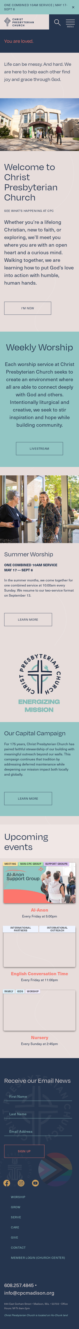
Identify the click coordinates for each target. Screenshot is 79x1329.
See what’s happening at (29, 211)
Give (14, 1237)
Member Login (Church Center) (38, 1258)
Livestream (39, 449)
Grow (15, 1207)
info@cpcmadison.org (29, 1292)
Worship (18, 1197)
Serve (16, 1217)
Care (15, 1227)
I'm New (27, 308)
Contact (18, 1248)
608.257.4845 (19, 1285)
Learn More (28, 619)
